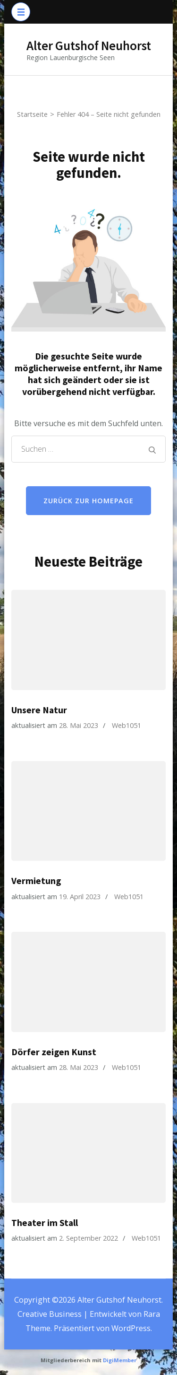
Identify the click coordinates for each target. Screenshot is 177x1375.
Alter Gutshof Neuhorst (88, 45)
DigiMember (119, 1360)
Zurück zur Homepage (88, 500)
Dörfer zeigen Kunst (53, 1052)
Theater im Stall (44, 1222)
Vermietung (36, 880)
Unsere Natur (39, 710)
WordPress (131, 1328)
